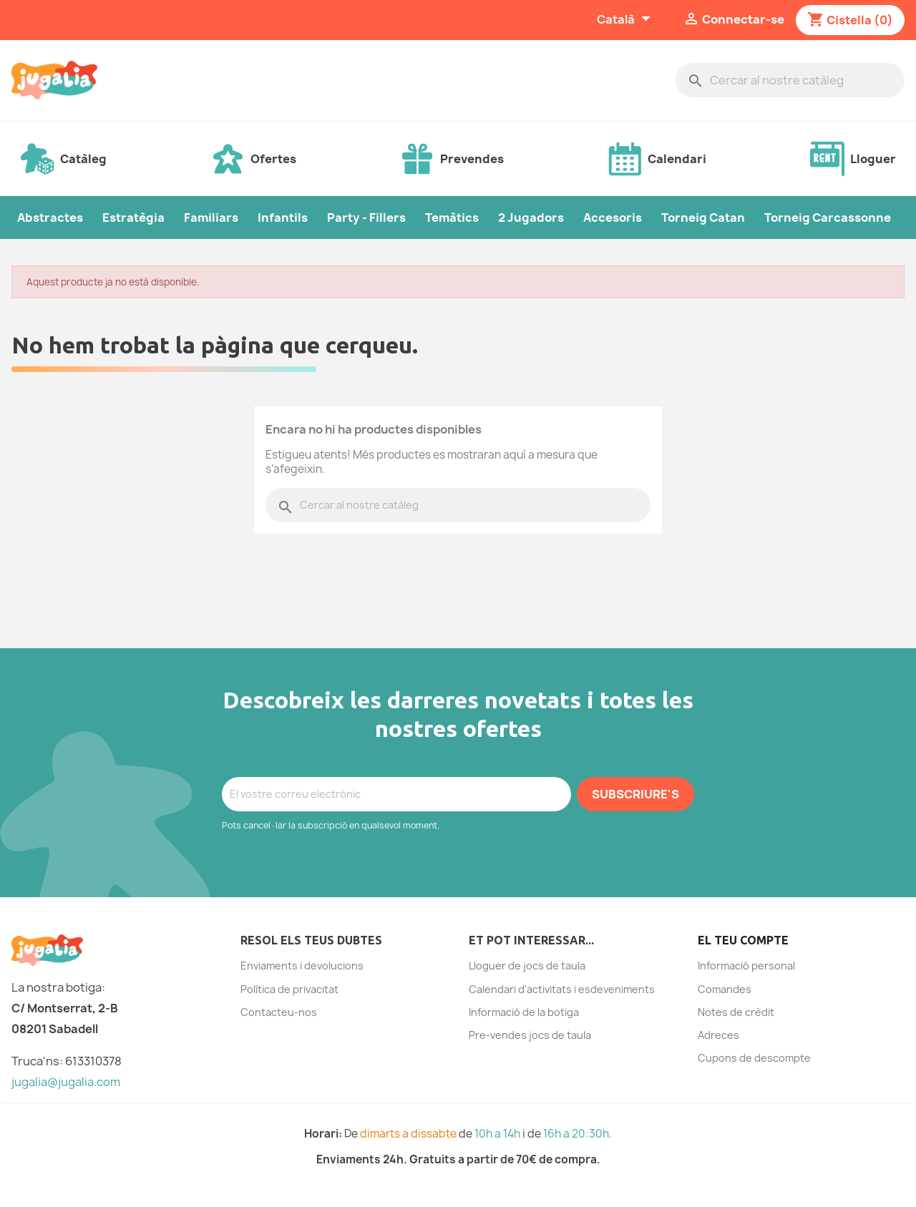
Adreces (718, 1035)
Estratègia (133, 217)
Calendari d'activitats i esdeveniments (562, 989)
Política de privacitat (289, 989)
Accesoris (612, 217)
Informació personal (746, 965)
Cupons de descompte (754, 1058)
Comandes (724, 989)
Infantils (283, 217)
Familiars (211, 217)
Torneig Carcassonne (827, 217)
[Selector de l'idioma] (625, 20)
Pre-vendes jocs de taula (530, 1035)
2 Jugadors (531, 217)
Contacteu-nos (278, 1012)
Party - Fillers (366, 217)
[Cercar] (790, 80)
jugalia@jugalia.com (65, 1082)
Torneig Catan (703, 217)
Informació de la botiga (524, 1012)
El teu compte (743, 940)
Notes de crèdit (736, 1012)
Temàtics (452, 217)
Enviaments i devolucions (302, 965)
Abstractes (50, 217)
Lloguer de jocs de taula (527, 965)
